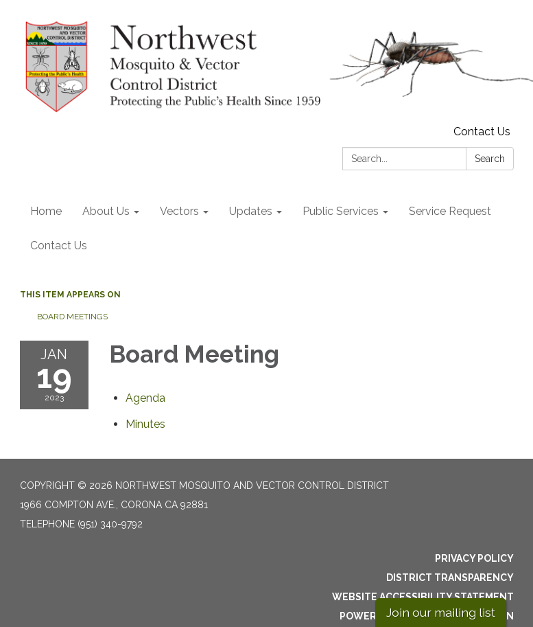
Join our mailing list (440, 612)
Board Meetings (72, 316)
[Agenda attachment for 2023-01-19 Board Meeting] (145, 397)
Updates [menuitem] (250, 211)
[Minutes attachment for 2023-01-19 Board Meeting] (145, 424)
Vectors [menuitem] (179, 211)
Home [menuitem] (46, 211)
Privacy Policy (474, 558)
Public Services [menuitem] (341, 211)
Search (490, 158)
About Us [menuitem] (106, 211)
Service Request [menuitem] (450, 211)
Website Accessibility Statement (423, 596)
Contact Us (481, 131)
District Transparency (450, 577)
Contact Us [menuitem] (58, 245)
